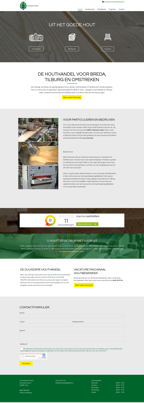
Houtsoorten (90, 9)
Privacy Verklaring (26, 393)
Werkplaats (101, 9)
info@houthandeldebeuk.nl (114, 2)
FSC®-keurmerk (53, 277)
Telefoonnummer (78, 322)
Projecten (112, 9)
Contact (121, 9)
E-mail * (22, 322)
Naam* (22, 313)
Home (80, 9)
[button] (36, 49)
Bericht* (22, 330)
